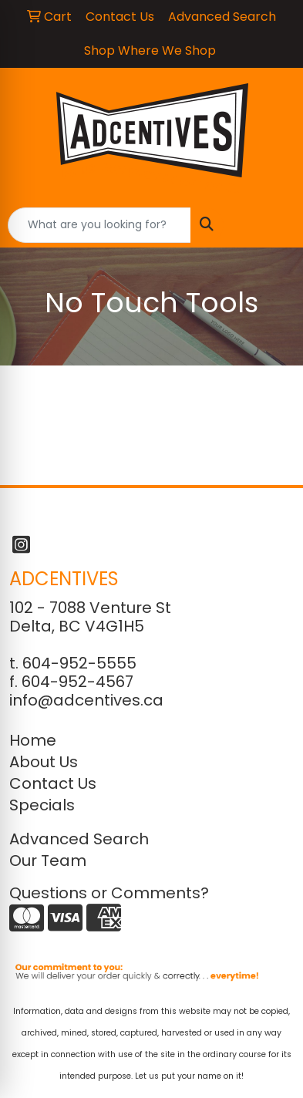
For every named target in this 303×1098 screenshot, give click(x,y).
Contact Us (52, 783)
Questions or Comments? (109, 893)
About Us (43, 762)
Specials (42, 805)
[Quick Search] (99, 225)
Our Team (47, 860)
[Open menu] (272, 225)
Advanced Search (79, 839)
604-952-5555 (79, 663)
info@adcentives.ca (86, 700)
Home (32, 740)
